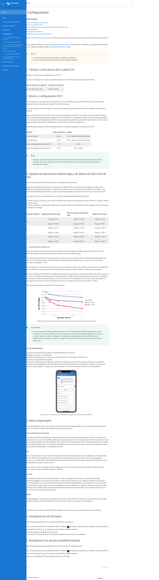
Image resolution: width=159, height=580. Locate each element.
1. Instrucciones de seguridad (11, 22)
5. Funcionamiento (13, 62)
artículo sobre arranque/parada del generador (66, 490)
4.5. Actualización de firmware (11, 54)
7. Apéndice (13, 70)
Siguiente (131, 567)
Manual (37, 3)
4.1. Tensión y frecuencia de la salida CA (11, 38)
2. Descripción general (13, 26)
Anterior (54, 567)
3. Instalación (13, 30)
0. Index (4, 18)
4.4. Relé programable (9, 51)
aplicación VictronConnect (86, 45)
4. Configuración (13, 34)
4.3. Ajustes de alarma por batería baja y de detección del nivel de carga (14, 46)
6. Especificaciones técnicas (13, 66)
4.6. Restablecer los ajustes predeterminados (11, 57)
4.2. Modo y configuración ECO (11, 42)
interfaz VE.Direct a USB (87, 47)
